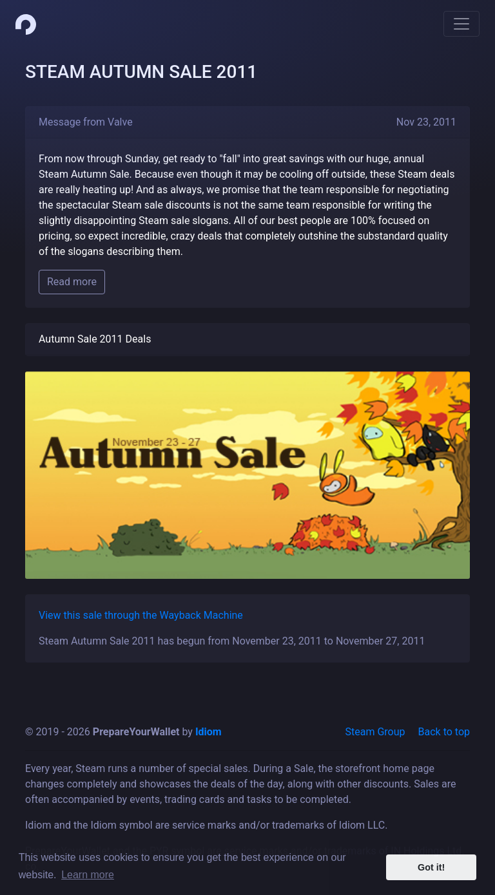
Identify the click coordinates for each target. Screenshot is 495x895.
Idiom (208, 732)
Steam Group (375, 732)
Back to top (444, 732)
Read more (72, 282)
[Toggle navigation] (461, 24)
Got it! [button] (431, 867)
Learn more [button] (87, 874)
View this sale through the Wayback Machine (141, 615)
